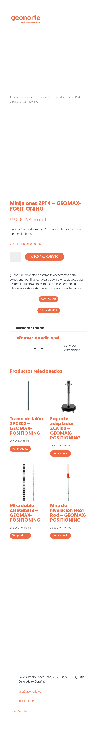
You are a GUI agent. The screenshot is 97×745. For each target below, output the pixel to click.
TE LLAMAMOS (48, 310)
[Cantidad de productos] (15, 257)
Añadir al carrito (44, 256)
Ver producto (20, 448)
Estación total (19, 711)
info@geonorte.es (29, 691)
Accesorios (37, 97)
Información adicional (30, 328)
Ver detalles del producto (26, 244)
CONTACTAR (48, 298)
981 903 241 (26, 701)
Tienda (14, 97)
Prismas (52, 97)
